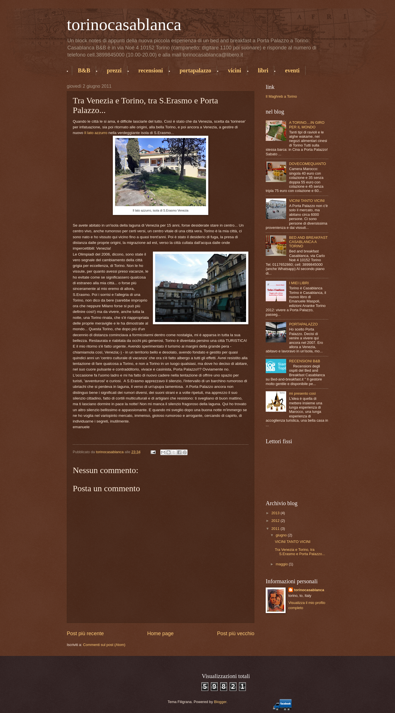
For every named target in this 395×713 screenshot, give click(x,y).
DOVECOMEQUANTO (307, 164)
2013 (275, 513)
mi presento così (302, 393)
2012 (275, 520)
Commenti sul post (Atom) (104, 645)
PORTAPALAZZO (303, 324)
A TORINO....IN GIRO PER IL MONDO (307, 124)
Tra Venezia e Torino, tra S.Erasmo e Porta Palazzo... (300, 551)
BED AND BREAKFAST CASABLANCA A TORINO (308, 241)
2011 (275, 528)
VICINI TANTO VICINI (307, 200)
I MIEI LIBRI (299, 283)
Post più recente (85, 633)
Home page (160, 633)
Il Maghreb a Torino (281, 96)
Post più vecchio (235, 633)
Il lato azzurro (95, 133)
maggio (282, 564)
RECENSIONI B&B (304, 361)
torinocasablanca (124, 24)
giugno (282, 535)
